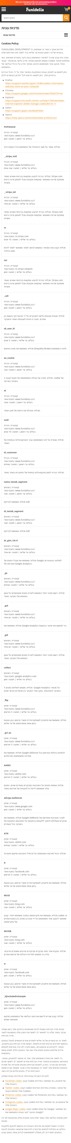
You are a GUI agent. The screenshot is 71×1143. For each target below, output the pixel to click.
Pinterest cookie (13, 1094)
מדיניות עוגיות (9, 35)
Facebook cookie (13, 1080)
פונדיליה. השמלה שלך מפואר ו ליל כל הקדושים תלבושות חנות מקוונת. (35, 10)
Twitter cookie (12, 1087)
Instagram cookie (14, 1102)
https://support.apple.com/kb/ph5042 (24, 110)
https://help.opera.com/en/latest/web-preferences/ (31, 117)
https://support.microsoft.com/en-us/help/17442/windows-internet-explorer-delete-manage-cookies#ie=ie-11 (35, 102)
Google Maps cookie (15, 1109)
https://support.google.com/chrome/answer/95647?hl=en (34, 93)
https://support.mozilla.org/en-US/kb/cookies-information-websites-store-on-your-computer (34, 85)
